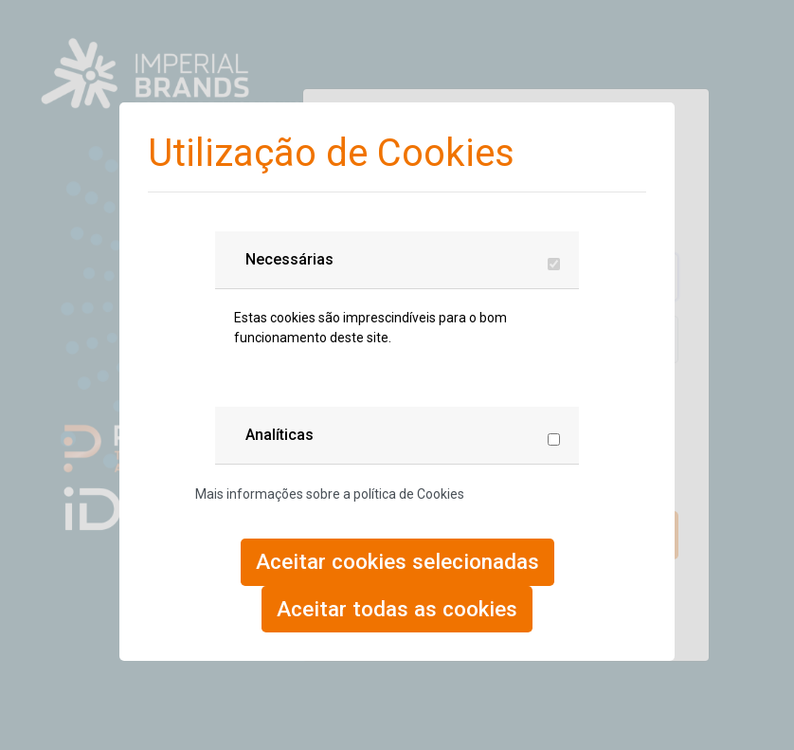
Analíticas (279, 435)
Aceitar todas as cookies (397, 608)
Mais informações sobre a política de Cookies (329, 494)
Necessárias (289, 259)
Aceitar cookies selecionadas (397, 561)
